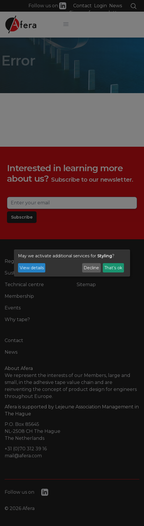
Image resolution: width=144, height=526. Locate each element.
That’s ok (113, 267)
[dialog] (72, 263)
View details (32, 267)
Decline (91, 267)
